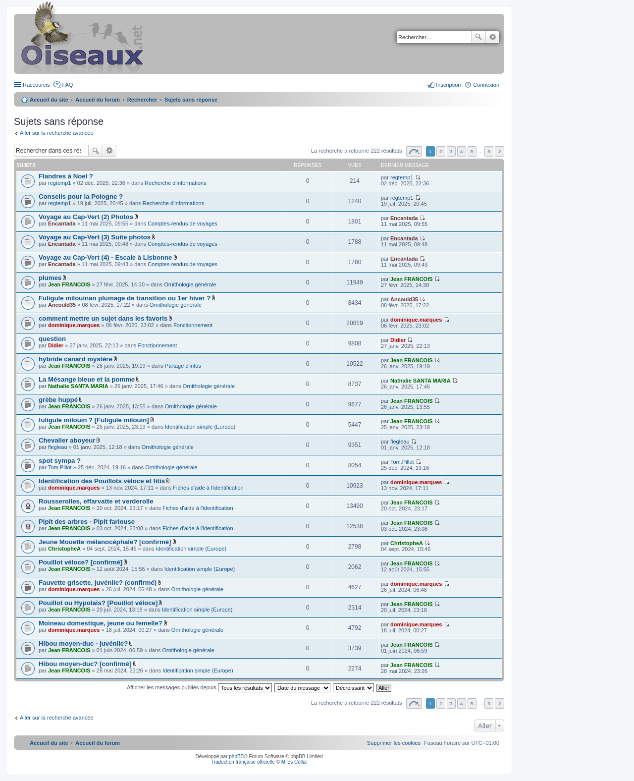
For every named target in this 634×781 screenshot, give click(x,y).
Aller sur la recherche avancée (57, 133)
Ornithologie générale (190, 284)
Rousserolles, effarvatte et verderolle (96, 501)
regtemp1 (59, 183)
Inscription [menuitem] (448, 85)
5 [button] (472, 151)
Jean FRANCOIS (69, 284)
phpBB (236, 756)
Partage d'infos (183, 366)
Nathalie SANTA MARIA (78, 386)
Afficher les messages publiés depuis (199, 687)
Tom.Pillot (60, 467)
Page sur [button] (414, 151)
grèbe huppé (58, 399)
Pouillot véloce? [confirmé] (80, 562)
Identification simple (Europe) (200, 427)
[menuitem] (394, 743)
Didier (55, 345)
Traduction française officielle (243, 762)
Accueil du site (49, 100)
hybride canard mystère (75, 359)
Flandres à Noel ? (66, 176)
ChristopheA (64, 549)
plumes (50, 277)
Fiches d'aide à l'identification (208, 488)
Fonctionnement (192, 325)
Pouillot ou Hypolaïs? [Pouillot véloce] (98, 603)
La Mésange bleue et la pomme (87, 379)
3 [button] (451, 151)
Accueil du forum (97, 100)
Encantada (62, 223)
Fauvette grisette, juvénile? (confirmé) (98, 582)
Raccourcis (36, 85)
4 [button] (461, 151)
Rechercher (478, 37)
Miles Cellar (294, 762)
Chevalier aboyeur (67, 440)
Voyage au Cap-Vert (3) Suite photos (95, 237)
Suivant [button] (499, 151)
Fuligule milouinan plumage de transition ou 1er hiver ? (125, 298)
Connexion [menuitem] (486, 85)
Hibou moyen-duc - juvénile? (83, 643)
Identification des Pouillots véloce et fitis (102, 481)
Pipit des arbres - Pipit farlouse (87, 521)
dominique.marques (74, 325)
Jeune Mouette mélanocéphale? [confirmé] (105, 542)
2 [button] (440, 151)
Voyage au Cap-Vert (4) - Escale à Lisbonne (105, 257)
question (52, 338)
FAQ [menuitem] (67, 85)
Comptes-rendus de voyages (182, 223)
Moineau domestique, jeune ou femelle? (100, 623)
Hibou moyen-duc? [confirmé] (85, 664)
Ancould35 (62, 305)
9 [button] (488, 151)
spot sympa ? (60, 460)
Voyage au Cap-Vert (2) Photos (86, 217)
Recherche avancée (492, 37)
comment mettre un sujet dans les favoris (103, 318)
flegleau (57, 447)
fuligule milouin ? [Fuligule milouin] (94, 420)
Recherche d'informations (175, 183)
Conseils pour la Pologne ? (81, 196)
